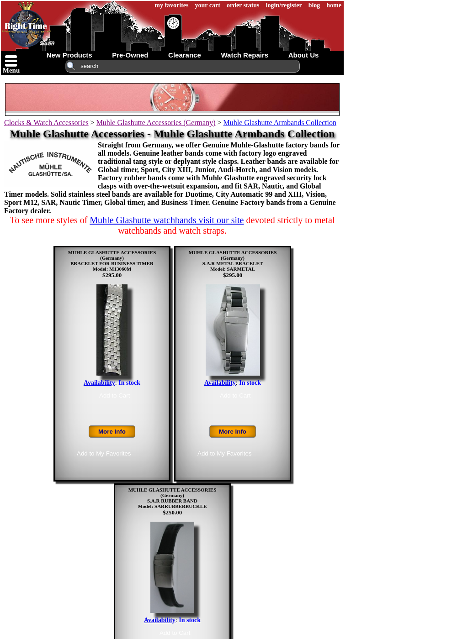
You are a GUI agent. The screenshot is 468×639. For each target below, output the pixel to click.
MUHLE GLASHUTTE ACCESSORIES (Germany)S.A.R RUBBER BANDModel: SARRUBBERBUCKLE (172, 498)
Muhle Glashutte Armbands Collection (279, 122)
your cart (207, 5)
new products (69, 55)
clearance (184, 55)
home (333, 5)
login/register (284, 5)
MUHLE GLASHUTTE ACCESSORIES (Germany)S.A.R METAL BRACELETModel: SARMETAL (233, 261)
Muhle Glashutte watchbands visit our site (167, 220)
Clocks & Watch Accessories (46, 122)
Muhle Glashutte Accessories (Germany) (156, 122)
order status (243, 5)
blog (314, 5)
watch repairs (244, 55)
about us (303, 55)
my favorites (171, 5)
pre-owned (130, 55)
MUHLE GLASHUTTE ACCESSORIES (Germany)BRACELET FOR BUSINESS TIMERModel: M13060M (112, 261)
